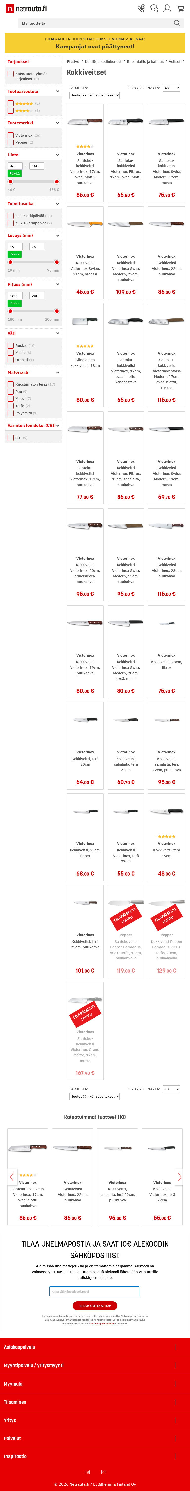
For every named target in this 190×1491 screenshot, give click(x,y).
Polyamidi (26, 413)
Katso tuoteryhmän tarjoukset (31, 76)
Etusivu (73, 61)
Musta (23, 352)
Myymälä (13, 1384)
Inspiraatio (15, 1456)
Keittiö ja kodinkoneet (103, 61)
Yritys (10, 1420)
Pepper (24, 142)
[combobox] (101, 23)
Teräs (22, 405)
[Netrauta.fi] (26, 8)
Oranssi (24, 359)
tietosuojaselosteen (102, 1323)
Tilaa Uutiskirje (95, 1306)
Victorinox (27, 135)
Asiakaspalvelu (19, 1347)
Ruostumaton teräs (35, 384)
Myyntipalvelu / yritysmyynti (34, 1365)
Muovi (23, 398)
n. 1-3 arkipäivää (33, 215)
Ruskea (25, 345)
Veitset (175, 61)
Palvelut (12, 1438)
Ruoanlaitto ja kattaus (146, 61)
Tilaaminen (15, 1402)
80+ (21, 437)
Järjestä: (78, 87)
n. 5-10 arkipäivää (33, 223)
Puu (21, 391)
